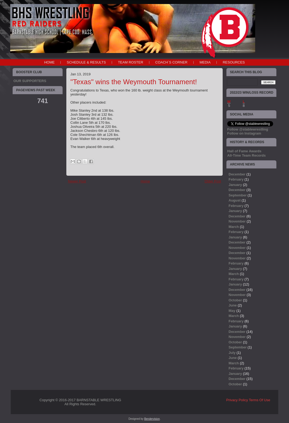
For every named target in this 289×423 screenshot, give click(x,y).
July (232, 353)
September (238, 195)
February (236, 179)
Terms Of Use (259, 400)
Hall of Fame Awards (244, 151)
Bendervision (152, 418)
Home (49, 62)
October (235, 300)
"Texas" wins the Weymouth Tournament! (133, 82)
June (233, 305)
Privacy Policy (237, 400)
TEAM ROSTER (130, 62)
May (232, 311)
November (237, 221)
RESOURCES (234, 62)
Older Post (213, 181)
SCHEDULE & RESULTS (86, 62)
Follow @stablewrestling (247, 129)
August (235, 200)
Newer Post (77, 181)
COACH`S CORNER (171, 62)
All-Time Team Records (246, 155)
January (235, 185)
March (234, 227)
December (237, 174)
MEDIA (205, 62)
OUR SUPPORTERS (29, 81)
